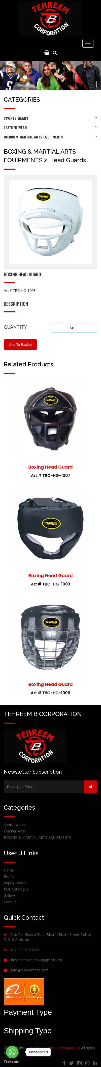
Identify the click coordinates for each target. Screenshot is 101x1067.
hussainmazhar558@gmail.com (36, 959)
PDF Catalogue (16, 889)
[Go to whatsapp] (12, 1052)
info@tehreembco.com (30, 970)
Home (9, 870)
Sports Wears (50, 118)
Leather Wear (50, 127)
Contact (10, 901)
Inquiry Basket (15, 882)
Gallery (9, 895)
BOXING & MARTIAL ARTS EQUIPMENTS (50, 136)
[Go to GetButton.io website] (12, 1061)
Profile (9, 876)
